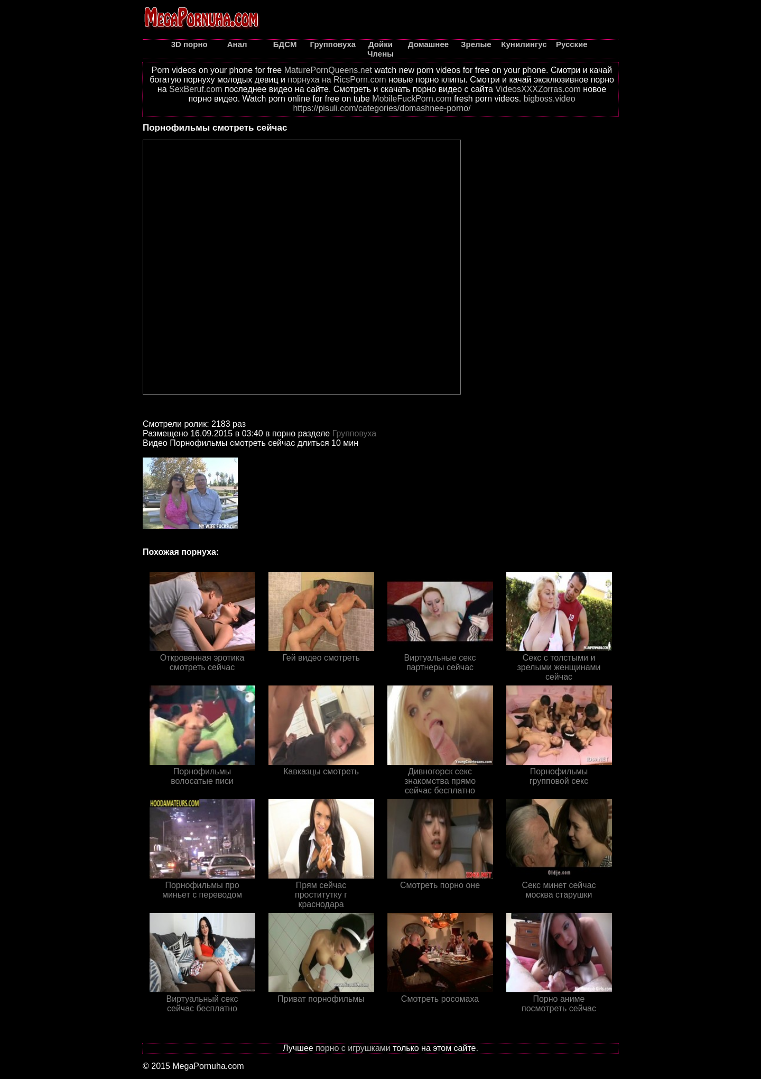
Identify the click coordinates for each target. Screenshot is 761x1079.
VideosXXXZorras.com (538, 89)
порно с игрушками (353, 1048)
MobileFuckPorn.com (411, 98)
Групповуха (354, 433)
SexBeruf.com (195, 89)
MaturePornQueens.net (328, 70)
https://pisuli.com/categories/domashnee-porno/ (381, 108)
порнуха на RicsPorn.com (336, 79)
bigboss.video (550, 98)
